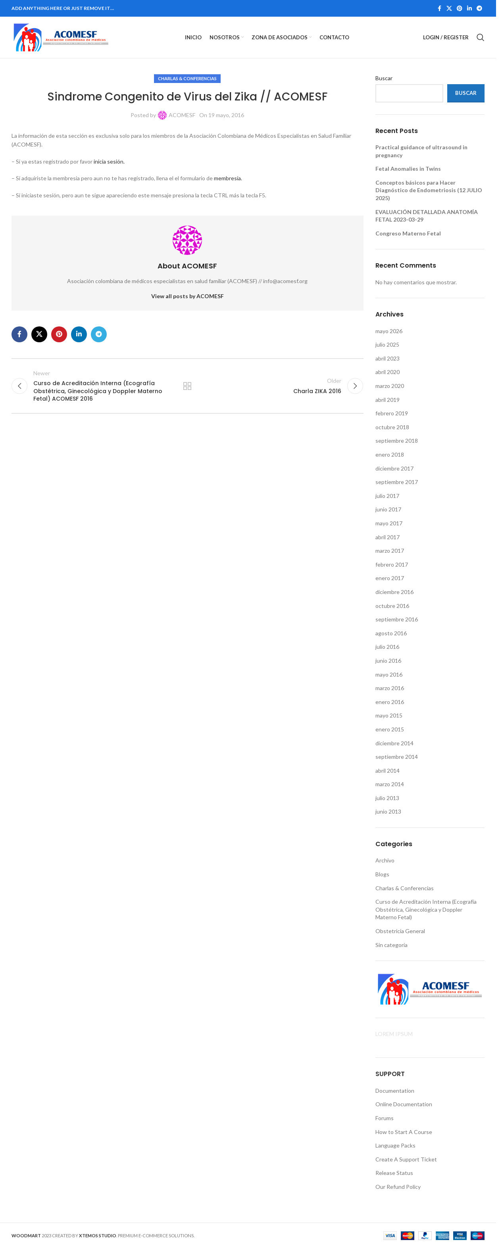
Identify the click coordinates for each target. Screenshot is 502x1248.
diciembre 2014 (394, 743)
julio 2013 (387, 798)
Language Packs (395, 1145)
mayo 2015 (388, 715)
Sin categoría (391, 944)
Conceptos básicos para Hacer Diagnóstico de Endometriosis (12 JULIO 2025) (428, 190)
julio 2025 (387, 344)
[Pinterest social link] (459, 8)
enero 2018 (389, 454)
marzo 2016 (389, 688)
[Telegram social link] (479, 8)
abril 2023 (387, 358)
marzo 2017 (389, 550)
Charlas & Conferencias (187, 78)
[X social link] (449, 8)
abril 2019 (387, 399)
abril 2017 (387, 537)
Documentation (394, 1090)
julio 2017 (387, 495)
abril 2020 (387, 371)
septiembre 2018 (396, 440)
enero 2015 (389, 729)
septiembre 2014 (396, 756)
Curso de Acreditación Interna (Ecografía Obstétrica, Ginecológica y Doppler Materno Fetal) (426, 909)
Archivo (384, 860)
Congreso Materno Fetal (408, 233)
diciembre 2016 (394, 591)
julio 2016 (387, 646)
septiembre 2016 (396, 619)
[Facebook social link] (439, 8)
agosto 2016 (391, 633)
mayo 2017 (388, 523)
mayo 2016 (388, 674)
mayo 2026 (388, 331)
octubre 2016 (392, 605)
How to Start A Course (403, 1131)
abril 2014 (387, 770)
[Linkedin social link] (469, 8)
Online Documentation (403, 1104)
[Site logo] (61, 36)
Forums (384, 1118)
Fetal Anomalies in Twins (408, 168)
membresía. (228, 178)
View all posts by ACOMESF (187, 296)
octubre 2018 (392, 427)
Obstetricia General (400, 931)
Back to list (187, 386)
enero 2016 (389, 701)
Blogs (382, 874)
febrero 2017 (391, 564)
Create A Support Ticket (406, 1159)
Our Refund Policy (398, 1186)
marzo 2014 (389, 784)
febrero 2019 (391, 413)
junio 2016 (388, 660)
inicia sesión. (109, 161)
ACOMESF (182, 115)
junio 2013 (388, 811)
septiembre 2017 (396, 481)
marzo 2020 (389, 385)
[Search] (481, 37)
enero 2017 (389, 578)
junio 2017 (388, 509)
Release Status (394, 1172)
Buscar (383, 78)
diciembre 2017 (394, 468)
